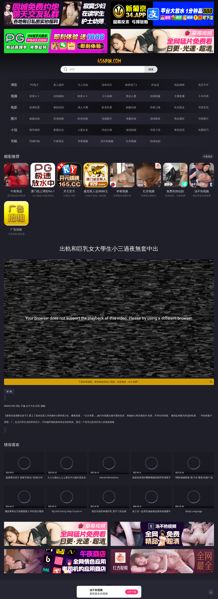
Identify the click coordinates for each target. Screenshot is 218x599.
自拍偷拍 (58, 96)
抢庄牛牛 (203, 85)
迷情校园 (131, 130)
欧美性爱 (107, 107)
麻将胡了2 (131, 85)
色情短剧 (155, 141)
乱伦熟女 (179, 107)
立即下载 (131, 591)
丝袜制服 (155, 96)
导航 (14, 141)
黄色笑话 (179, 130)
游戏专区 (107, 85)
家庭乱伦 (58, 130)
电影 (14, 107)
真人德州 (58, 85)
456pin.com (109, 61)
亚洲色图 (58, 118)
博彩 (14, 85)
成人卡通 (83, 107)
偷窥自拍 (34, 118)
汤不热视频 (106, 141)
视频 (14, 96)
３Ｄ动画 (107, 96)
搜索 (151, 69)
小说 (14, 130)
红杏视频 (131, 141)
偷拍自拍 (58, 107)
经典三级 (155, 107)
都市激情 (34, 130)
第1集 (9, 391)
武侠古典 (107, 130)
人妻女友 (83, 130)
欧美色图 (83, 118)
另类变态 (203, 107)
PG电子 (34, 85)
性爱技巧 (203, 130)
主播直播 (179, 96)
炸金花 (155, 85)
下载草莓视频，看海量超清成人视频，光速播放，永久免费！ (145, 382)
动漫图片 (107, 118)
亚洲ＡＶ (34, 96)
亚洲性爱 (34, 107)
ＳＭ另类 (203, 96)
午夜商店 (58, 141)
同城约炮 (34, 141)
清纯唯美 (155, 118)
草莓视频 (83, 141)
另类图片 (203, 118)
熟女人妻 (131, 96)
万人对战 (83, 85)
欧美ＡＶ (83, 96)
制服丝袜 (131, 107)
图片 (14, 118)
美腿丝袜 (131, 118)
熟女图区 (179, 118)
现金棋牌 (179, 85)
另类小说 (155, 130)
